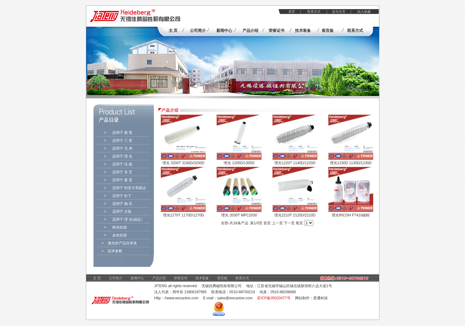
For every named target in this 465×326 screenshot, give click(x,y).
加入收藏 (364, 11)
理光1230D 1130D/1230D (351, 163)
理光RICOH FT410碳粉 (351, 215)
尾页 (299, 223)
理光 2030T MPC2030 (239, 215)
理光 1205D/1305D (239, 163)
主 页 (97, 278)
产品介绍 (159, 278)
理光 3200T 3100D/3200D (183, 163)
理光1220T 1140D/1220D (294, 163)
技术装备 (202, 278)
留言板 (222, 278)
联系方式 (314, 11)
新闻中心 (137, 278)
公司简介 (115, 278)
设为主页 (338, 11)
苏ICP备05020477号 (273, 298)
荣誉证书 (180, 278)
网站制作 (302, 298)
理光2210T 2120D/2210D (294, 215)
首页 (291, 11)
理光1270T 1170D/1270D (183, 215)
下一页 (289, 223)
